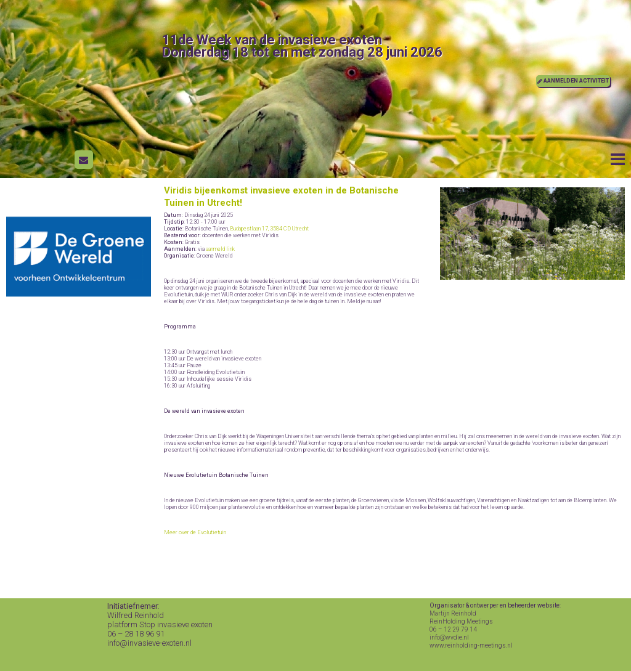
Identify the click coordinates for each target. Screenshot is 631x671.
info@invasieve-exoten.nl (149, 643)
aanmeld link (220, 249)
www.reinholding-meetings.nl (471, 645)
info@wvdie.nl (449, 637)
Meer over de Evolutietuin (195, 532)
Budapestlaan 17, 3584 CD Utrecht (269, 229)
